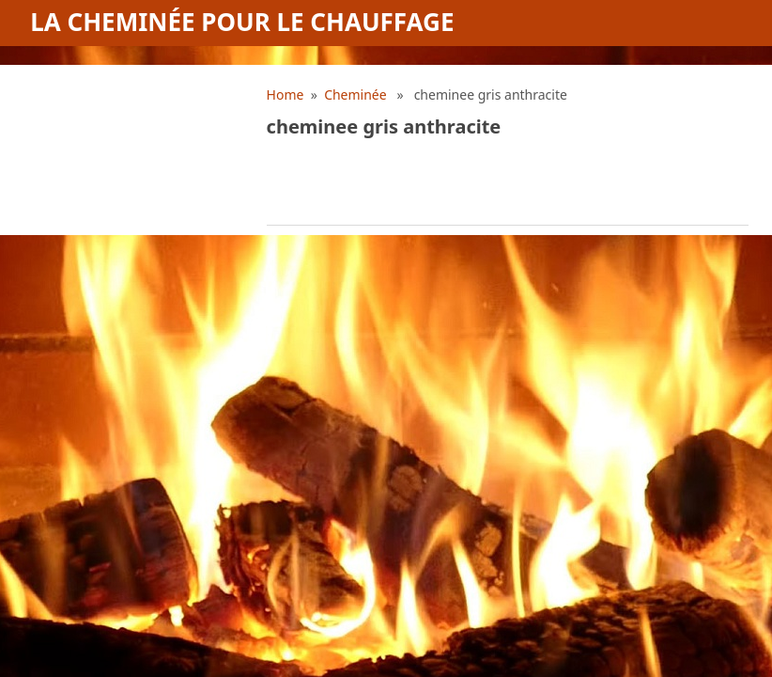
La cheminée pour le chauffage (242, 22)
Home (285, 94)
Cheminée (355, 94)
